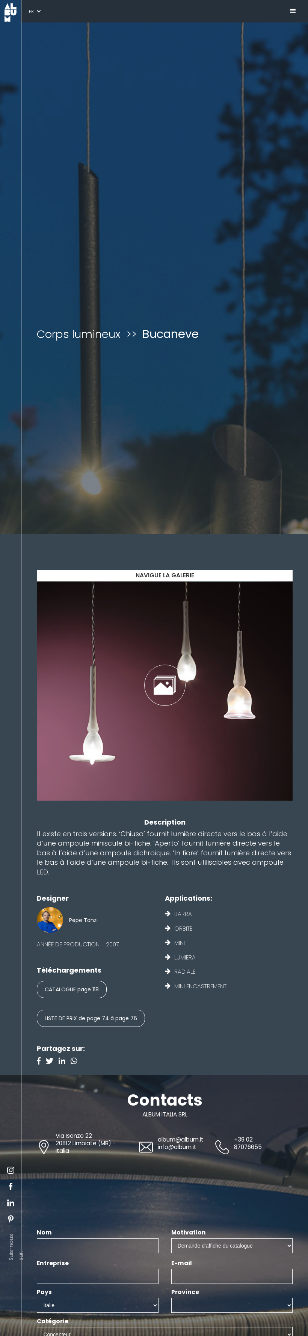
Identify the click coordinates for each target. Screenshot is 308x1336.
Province (185, 1292)
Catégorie (52, 1321)
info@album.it (177, 1147)
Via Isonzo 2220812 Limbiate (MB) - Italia (86, 1143)
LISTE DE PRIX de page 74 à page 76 (91, 1018)
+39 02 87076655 (248, 1143)
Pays (44, 1292)
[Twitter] (52, 1062)
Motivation (188, 1232)
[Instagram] (76, 1062)
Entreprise (53, 1263)
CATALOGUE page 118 (72, 989)
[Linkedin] (65, 1062)
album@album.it (181, 1139)
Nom (44, 1232)
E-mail (181, 1263)
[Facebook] (41, 1062)
